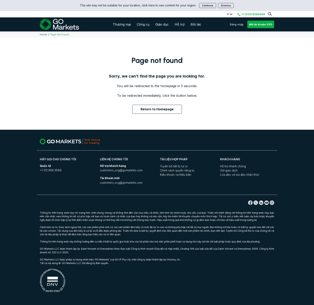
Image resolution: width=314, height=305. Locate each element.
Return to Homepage (157, 109)
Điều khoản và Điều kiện (175, 174)
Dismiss (226, 5)
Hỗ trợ (180, 24)
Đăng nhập (237, 24)
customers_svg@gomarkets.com (121, 170)
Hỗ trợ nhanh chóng (233, 166)
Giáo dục (162, 24)
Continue (207, 5)
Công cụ (143, 24)
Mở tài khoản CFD (260, 24)
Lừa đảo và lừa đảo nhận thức (239, 174)
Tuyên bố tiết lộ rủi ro (174, 166)
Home (43, 34)
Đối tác (196, 24)
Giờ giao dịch (229, 170)
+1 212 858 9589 (50, 170)
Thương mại (122, 24)
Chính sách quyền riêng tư (177, 170)
